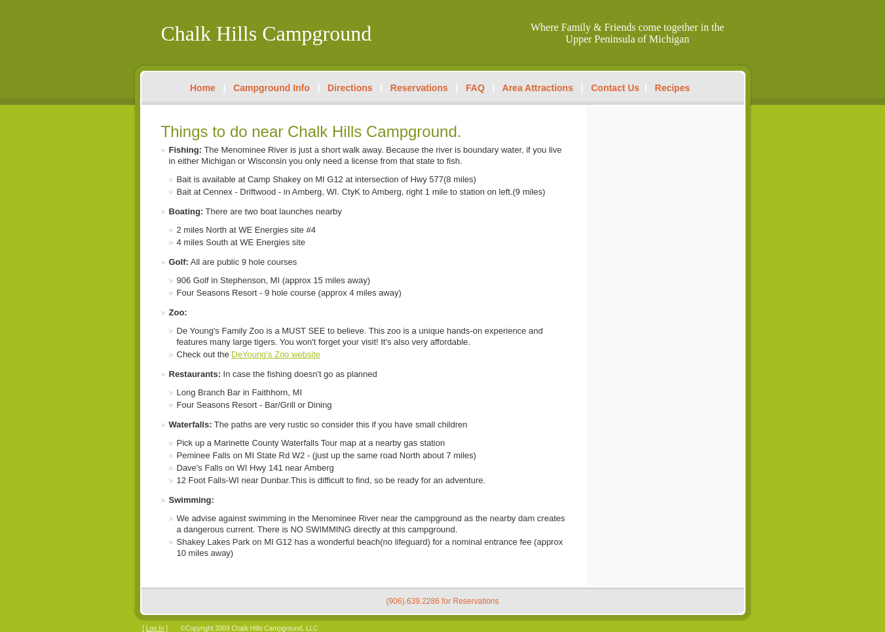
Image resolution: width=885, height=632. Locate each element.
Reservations (419, 88)
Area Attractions (537, 88)
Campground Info (271, 88)
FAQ (475, 88)
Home (203, 88)
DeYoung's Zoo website (275, 354)
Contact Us (615, 88)
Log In (155, 628)
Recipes (672, 88)
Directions (350, 88)
